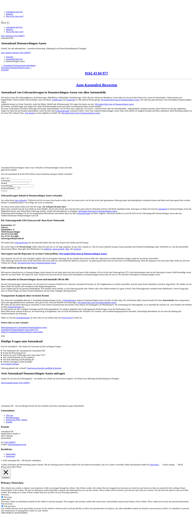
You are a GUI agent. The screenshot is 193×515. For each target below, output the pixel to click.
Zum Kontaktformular (9, 383)
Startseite (9, 57)
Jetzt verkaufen (7, 36)
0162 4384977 (19, 36)
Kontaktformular (23, 318)
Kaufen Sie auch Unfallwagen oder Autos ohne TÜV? (24, 355)
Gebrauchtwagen (62, 111)
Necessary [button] (5, 495)
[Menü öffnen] (2, 21)
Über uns (9, 415)
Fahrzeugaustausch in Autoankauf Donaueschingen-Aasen (24, 327)
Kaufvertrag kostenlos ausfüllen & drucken (44, 368)
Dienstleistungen (12, 418)
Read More (154, 465)
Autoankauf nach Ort (14, 12)
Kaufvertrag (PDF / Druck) (16, 420)
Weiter (4, 191)
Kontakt (9, 422)
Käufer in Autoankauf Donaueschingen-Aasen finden (22, 332)
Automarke (5, 180)
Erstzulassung (6, 186)
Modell (4, 183)
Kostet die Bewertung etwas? (14, 353)
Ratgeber (9, 14)
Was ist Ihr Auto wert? (15, 16)
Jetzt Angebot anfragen (10, 53)
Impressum (10, 456)
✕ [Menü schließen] (7, 23)
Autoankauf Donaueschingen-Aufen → (16, 68)
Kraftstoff (5, 188)
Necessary (8, 497)
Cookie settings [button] (168, 465)
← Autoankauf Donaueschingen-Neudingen (18, 65)
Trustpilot (5, 70)
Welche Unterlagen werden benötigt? (17, 362)
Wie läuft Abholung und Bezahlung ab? (18, 359)
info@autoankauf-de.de (17, 444)
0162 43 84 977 (68, 318)
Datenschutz (11, 454)
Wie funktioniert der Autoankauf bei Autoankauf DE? (24, 351)
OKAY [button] (180, 465)
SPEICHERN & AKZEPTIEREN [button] (14, 513)
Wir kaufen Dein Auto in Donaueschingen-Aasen (97, 211)
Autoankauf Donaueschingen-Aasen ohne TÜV (19, 330)
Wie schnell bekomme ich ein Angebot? (18, 357)
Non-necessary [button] (7, 504)
